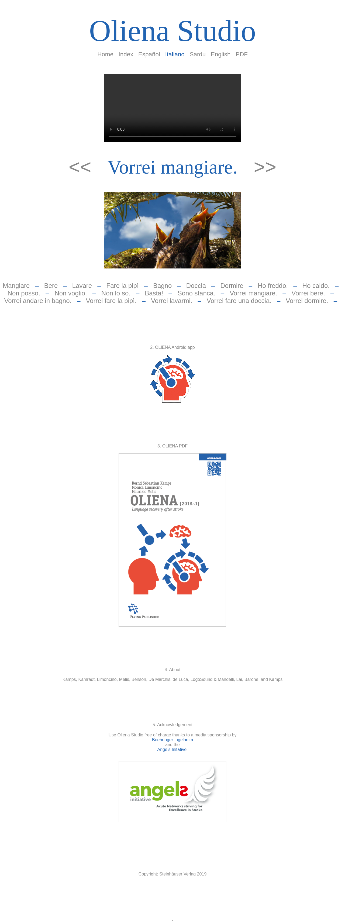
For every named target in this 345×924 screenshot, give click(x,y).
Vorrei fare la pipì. (111, 300)
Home (105, 54)
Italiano (175, 54)
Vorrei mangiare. (172, 167)
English (220, 54)
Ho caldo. (316, 285)
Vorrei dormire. (307, 300)
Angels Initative (172, 749)
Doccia (196, 285)
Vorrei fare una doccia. (239, 300)
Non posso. (24, 293)
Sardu (198, 54)
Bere (51, 285)
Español (149, 54)
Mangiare (16, 285)
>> (265, 167)
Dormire (231, 285)
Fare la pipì (122, 285)
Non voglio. (70, 293)
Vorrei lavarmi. (171, 300)
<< (83, 167)
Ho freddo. (273, 285)
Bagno (162, 285)
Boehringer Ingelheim (172, 739)
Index (126, 54)
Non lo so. (115, 293)
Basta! (154, 293)
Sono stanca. (196, 293)
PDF (242, 54)
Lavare (82, 285)
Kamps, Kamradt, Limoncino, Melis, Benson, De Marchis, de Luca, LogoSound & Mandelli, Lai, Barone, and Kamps (172, 679)
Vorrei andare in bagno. (38, 300)
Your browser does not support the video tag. (172, 108)
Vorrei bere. (308, 293)
